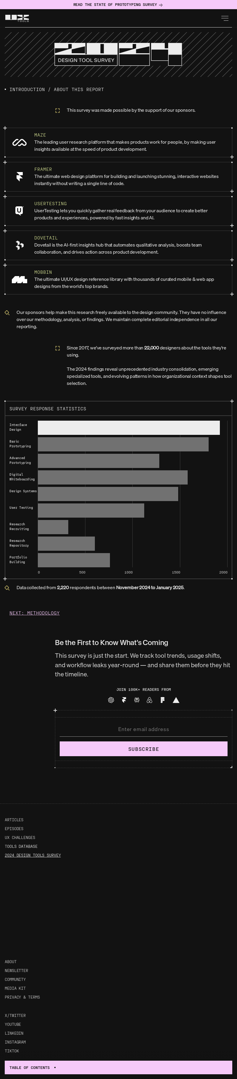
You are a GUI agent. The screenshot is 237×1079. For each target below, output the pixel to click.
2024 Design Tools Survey (33, 855)
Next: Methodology (34, 612)
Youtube (13, 1024)
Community (15, 979)
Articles (14, 819)
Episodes (14, 828)
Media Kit (15, 988)
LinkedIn (14, 1033)
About (11, 961)
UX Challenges (20, 837)
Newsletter (16, 970)
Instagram (15, 1041)
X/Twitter (15, 1015)
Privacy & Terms (22, 996)
